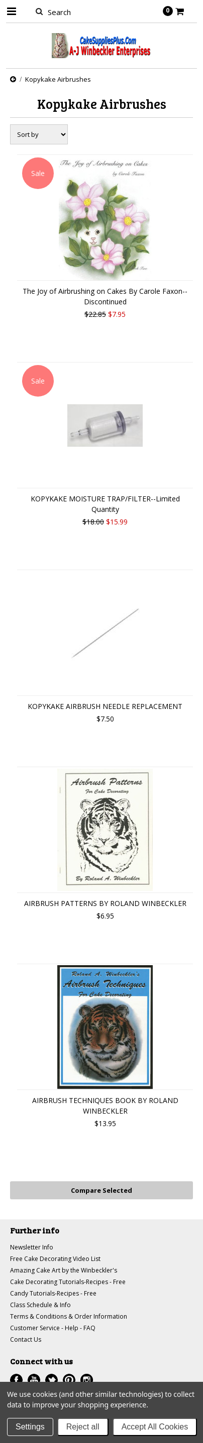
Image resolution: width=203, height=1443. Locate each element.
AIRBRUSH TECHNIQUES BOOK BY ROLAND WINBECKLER (105, 1106)
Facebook (16, 1380)
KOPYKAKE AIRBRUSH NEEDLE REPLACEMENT (105, 706)
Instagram (86, 1380)
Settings (30, 1426)
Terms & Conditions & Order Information (68, 1316)
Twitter (51, 1380)
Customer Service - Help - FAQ (52, 1328)
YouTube (34, 1380)
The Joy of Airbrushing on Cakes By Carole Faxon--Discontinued (105, 296)
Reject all (82, 1426)
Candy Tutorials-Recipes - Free (53, 1293)
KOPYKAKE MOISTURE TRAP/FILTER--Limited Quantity (105, 504)
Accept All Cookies (155, 1426)
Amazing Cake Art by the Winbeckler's (63, 1270)
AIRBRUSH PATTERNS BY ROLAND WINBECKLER (105, 903)
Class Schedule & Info (40, 1305)
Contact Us (25, 1339)
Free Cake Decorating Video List (55, 1258)
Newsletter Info (31, 1247)
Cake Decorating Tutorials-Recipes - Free (68, 1282)
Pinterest (69, 1380)
